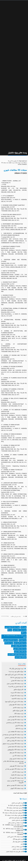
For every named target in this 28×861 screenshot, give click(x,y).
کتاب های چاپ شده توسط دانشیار (14, 852)
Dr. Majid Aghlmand (22, 161)
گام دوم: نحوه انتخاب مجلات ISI (15, 808)
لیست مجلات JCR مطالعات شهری (19, 646)
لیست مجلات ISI (22, 640)
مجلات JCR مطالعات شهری (20, 652)
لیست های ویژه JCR (18, 839)
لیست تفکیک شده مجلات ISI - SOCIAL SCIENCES (13, 833)
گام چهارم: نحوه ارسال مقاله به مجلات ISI (13, 813)
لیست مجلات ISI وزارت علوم (20, 643)
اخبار (22, 844)
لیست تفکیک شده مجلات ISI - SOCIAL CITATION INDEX (15, 636)
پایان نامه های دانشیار (17, 820)
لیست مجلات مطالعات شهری (20, 649)
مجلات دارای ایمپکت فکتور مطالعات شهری (17, 654)
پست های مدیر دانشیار (17, 803)
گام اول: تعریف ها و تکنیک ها (15, 805)
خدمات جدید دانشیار (18, 849)
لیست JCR (23, 633)
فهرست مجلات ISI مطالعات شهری (12, 627)
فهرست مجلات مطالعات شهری (19, 630)
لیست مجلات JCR (9, 643)
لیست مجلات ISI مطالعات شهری (11, 640)
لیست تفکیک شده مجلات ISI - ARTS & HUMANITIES (13, 830)
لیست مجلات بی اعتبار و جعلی (15, 823)
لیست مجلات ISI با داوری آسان (15, 837)
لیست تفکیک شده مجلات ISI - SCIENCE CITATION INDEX (13, 826)
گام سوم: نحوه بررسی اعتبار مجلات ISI (13, 810)
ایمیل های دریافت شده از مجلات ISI (14, 815)
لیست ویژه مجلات (19, 163)
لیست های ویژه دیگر (18, 842)
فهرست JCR (23, 627)
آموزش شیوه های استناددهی (16, 818)
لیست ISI (10, 630)
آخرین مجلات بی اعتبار (17, 847)
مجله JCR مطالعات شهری (20, 657)
